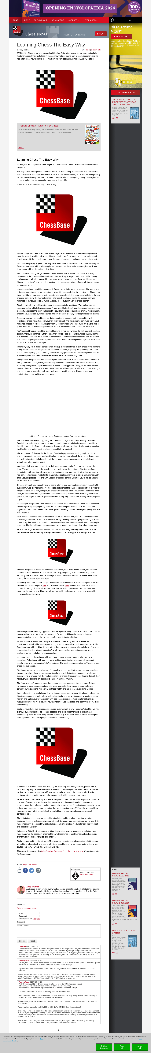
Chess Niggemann (86, 874)
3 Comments (96, 50)
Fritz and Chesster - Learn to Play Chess (38, 126)
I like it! (87, 50)
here (44, 585)
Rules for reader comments (27, 908)
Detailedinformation (104, 1047)
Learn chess (90, 20)
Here (41, 1039)
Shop (15, 20)
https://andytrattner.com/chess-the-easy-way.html (62, 851)
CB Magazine (57, 20)
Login (128, 20)
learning (35, 864)
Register (37, 919)
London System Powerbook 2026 (120, 902)
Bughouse (27, 864)
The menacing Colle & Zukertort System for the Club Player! (124, 102)
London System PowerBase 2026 (120, 874)
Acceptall (140, 1047)
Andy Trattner (32, 887)
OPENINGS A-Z (40, 20)
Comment (21, 922)
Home (27, 20)
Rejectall (122, 1047)
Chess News (36, 34)
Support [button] (73, 20)
